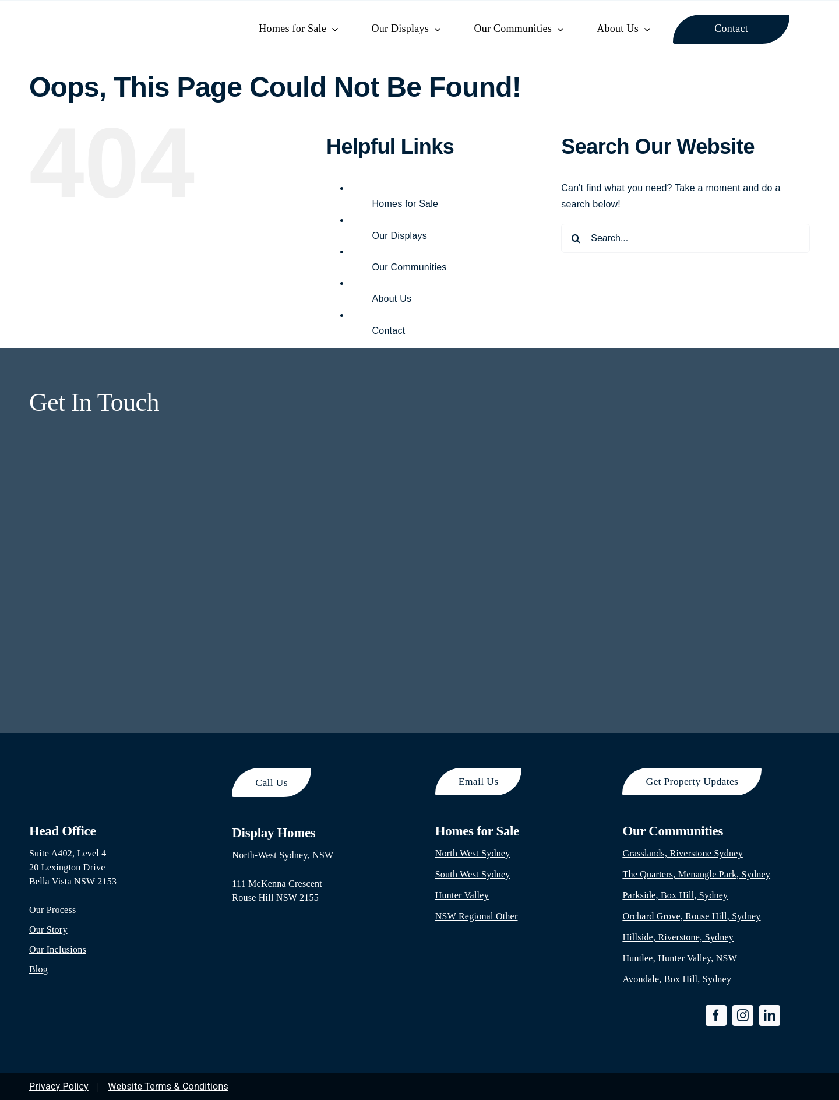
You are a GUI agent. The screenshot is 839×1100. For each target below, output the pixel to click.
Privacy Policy (59, 1086)
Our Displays (399, 236)
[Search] (575, 238)
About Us (392, 299)
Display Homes (273, 833)
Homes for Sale (405, 204)
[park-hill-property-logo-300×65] (115, 17)
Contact (389, 331)
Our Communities (409, 267)
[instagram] (742, 1015)
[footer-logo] (93, 772)
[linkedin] (769, 1015)
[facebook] (716, 1015)
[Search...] (685, 238)
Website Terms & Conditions (168, 1086)
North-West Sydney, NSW (282, 855)
